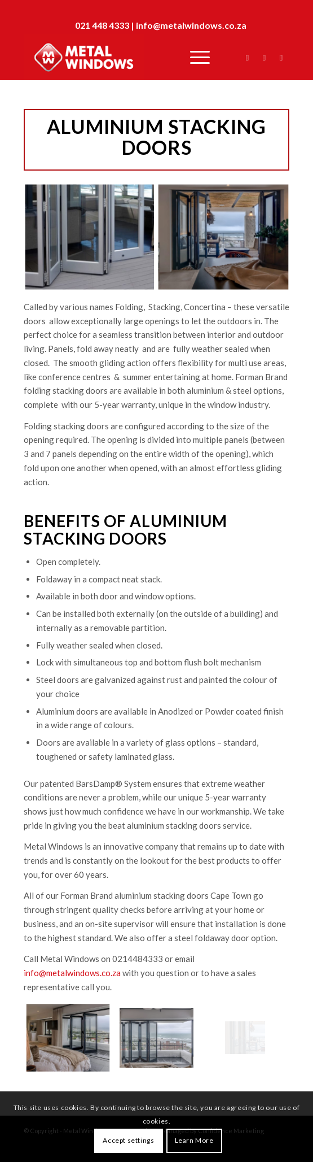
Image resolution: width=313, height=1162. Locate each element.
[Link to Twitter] (263, 57)
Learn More (194, 1140)
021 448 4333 (102, 25)
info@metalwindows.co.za (191, 25)
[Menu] (194, 57)
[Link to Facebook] (247, 57)
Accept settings (128, 1140)
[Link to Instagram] (280, 57)
